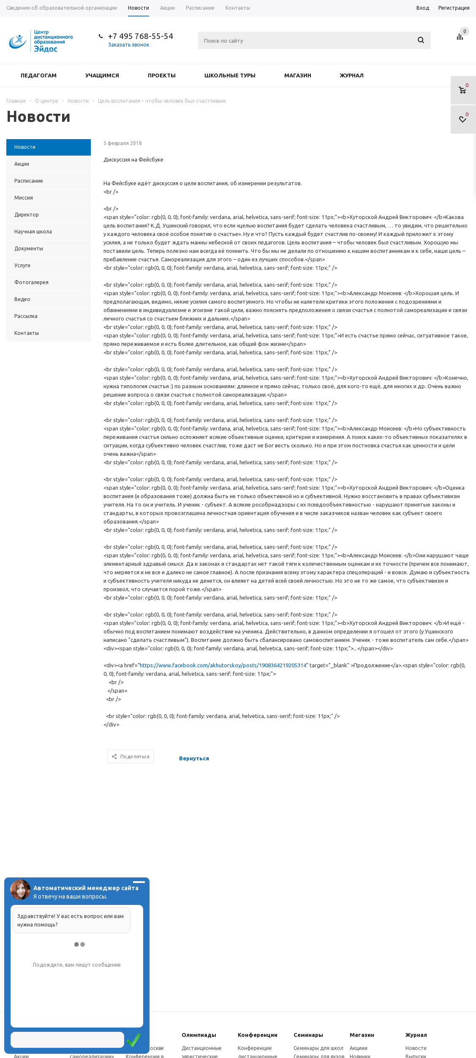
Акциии (358, 1048)
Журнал (352, 75)
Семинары (308, 1035)
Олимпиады (199, 1035)
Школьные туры (230, 75)
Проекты (162, 75)
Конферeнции (257, 1035)
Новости (416, 1048)
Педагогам (39, 75)
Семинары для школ (318, 1048)
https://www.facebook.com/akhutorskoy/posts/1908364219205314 (223, 665)
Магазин (297, 75)
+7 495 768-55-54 (140, 36)
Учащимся (102, 75)
